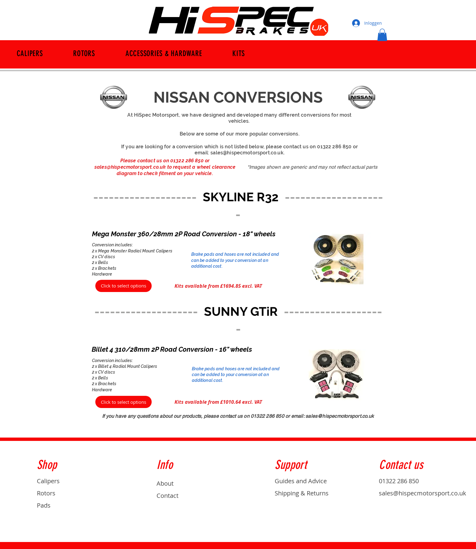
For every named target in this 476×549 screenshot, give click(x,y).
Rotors (46, 493)
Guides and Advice (301, 481)
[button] (382, 35)
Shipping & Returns (302, 493)
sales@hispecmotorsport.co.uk (246, 153)
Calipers (48, 481)
